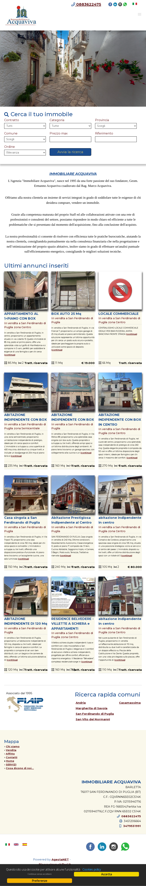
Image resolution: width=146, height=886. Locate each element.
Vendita (11, 750)
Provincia (102, 120)
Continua (10, 355)
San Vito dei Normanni (93, 719)
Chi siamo (13, 746)
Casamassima (130, 702)
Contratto (11, 120)
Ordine (9, 147)
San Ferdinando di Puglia (95, 714)
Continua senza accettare (39, 874)
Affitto (10, 753)
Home (10, 761)
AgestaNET (60, 859)
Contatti (11, 757)
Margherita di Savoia (91, 708)
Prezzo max (59, 133)
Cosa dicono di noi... (20, 768)
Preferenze (39, 881)
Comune (10, 133)
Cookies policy (92, 869)
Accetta (106, 874)
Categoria (57, 120)
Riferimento (104, 133)
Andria (81, 702)
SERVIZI (11, 764)
